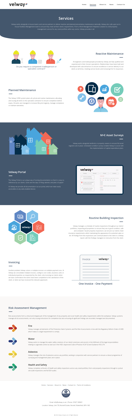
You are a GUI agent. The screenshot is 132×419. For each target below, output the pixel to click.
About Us (58, 385)
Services (50, 385)
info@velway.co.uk (60, 402)
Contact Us (72, 385)
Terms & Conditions (84, 385)
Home (43, 385)
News (64, 385)
